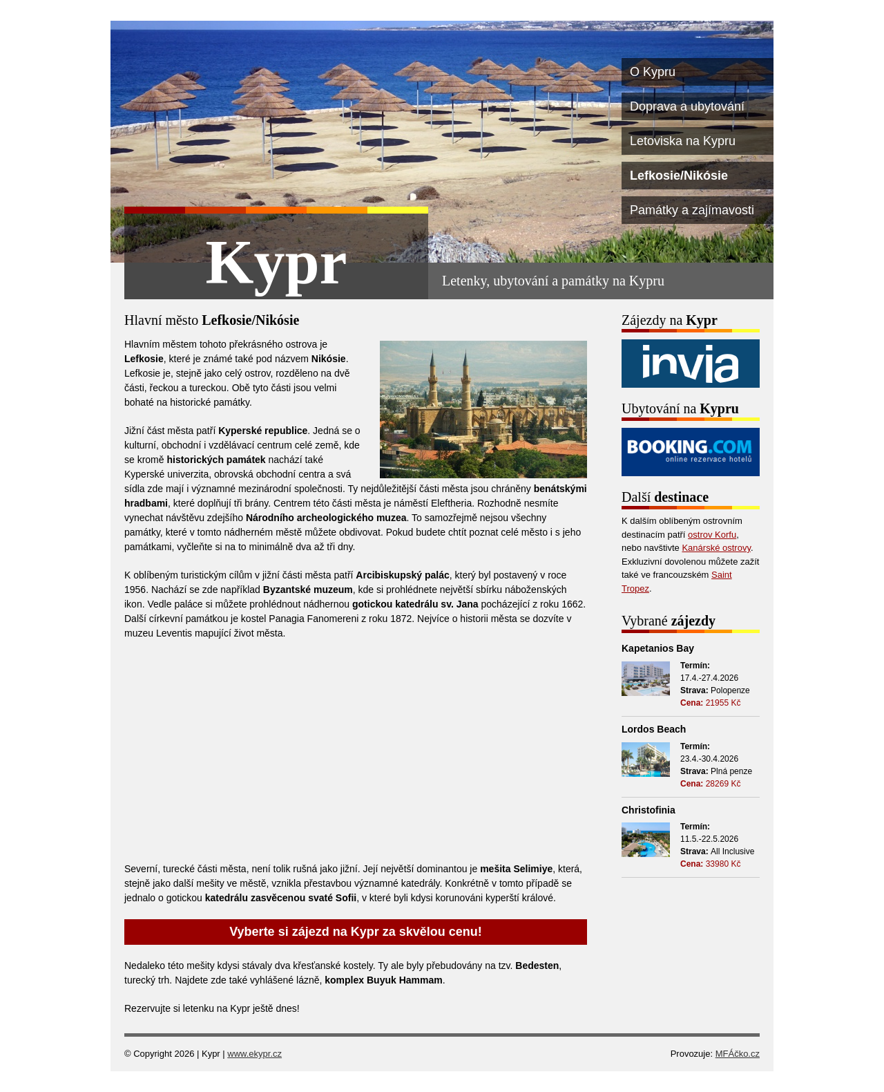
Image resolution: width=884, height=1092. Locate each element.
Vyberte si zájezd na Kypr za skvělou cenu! (355, 932)
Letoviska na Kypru (683, 141)
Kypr (276, 262)
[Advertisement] (355, 751)
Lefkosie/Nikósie (679, 175)
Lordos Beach (654, 729)
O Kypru (652, 72)
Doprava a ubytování (687, 106)
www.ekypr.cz (254, 1053)
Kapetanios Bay (658, 648)
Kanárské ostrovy (716, 548)
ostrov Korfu (712, 534)
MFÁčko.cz (737, 1053)
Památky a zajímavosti (692, 210)
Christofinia (648, 810)
